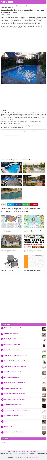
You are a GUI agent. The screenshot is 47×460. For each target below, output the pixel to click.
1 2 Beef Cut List (8, 426)
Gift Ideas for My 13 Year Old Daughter (33, 230)
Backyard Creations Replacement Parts (14, 432)
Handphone (15, 131)
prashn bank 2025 (35, 457)
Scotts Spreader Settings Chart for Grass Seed (15, 355)
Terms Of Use (25, 451)
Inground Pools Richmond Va (12, 135)
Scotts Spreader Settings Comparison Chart (15, 366)
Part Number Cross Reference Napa (13, 415)
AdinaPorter (7, 1)
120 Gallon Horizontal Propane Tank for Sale (15, 328)
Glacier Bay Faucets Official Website (13, 339)
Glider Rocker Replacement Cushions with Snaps (16, 360)
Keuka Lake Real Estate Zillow (8, 250)
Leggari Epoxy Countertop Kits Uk (12, 371)
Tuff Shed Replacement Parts (11, 377)
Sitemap (9, 451)
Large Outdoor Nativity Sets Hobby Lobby (14, 399)
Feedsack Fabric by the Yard (11, 333)
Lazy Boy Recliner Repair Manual (12, 350)
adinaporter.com (27, 457)
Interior (2, 14)
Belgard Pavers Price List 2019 (11, 421)
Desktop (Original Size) (31, 131)
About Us (30, 451)
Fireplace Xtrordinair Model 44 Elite (13, 388)
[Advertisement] (23, 40)
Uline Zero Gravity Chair (7, 270)
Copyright (19, 451)
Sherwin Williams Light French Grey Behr (14, 393)
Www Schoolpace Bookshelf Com (12, 404)
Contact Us (14, 451)
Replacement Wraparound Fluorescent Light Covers (17, 410)
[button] (44, 2)
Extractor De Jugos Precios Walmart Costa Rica (35, 250)
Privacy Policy (36, 451)
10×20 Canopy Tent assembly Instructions (14, 382)
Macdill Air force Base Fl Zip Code (9, 230)
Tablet (22, 131)
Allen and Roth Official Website (12, 344)
